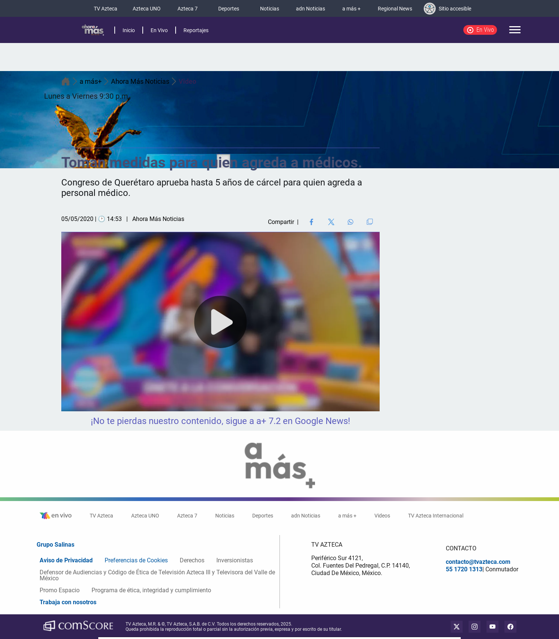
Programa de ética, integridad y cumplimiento (151, 590)
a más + (351, 9)
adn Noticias (310, 9)
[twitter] (457, 627)
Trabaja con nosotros (68, 602)
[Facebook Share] (311, 222)
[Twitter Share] (331, 222)
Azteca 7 (187, 9)
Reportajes (196, 30)
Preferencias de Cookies (136, 560)
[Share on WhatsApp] (350, 222)
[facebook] (510, 627)
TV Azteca (105, 9)
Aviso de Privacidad (66, 560)
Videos (382, 516)
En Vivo (159, 30)
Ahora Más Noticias (145, 81)
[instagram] (475, 627)
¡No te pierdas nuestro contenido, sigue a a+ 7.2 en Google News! (220, 421)
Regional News (395, 9)
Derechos (192, 560)
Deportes (228, 9)
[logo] (92, 30)
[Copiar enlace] (370, 221)
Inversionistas (234, 560)
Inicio (129, 30)
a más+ (95, 81)
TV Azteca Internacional (435, 516)
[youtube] (492, 627)
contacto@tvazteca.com (478, 561)
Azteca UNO (147, 9)
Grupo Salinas (55, 544)
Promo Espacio (60, 590)
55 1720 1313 (464, 569)
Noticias (269, 9)
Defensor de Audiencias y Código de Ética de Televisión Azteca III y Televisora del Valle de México (157, 575)
